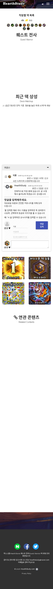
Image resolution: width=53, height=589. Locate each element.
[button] (8, 25)
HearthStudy (20, 185)
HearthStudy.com (30, 569)
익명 (15, 175)
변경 (7, 228)
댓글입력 (42, 225)
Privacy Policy (26, 573)
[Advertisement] (26, 67)
